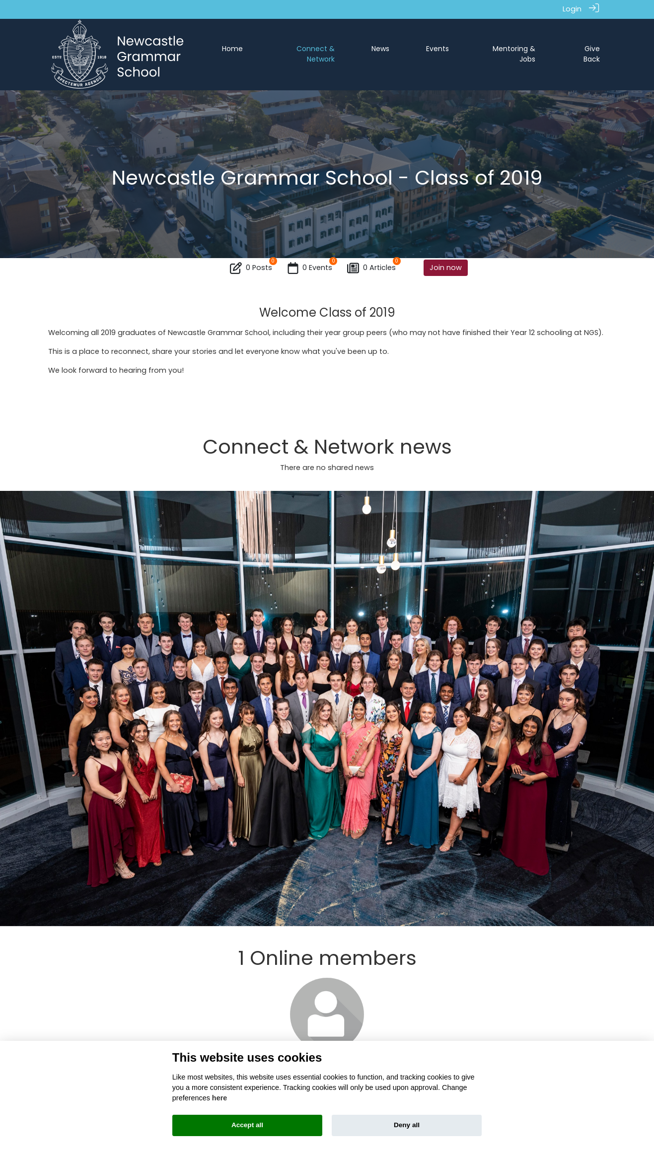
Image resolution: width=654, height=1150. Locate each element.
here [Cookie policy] (219, 1098)
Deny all (407, 1125)
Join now (446, 267)
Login (572, 9)
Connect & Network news (327, 447)
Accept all (247, 1125)
